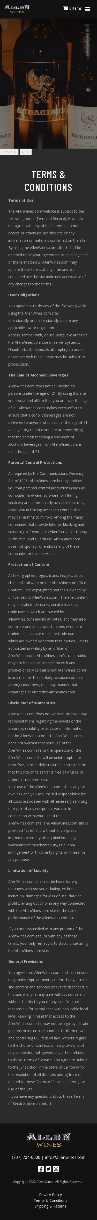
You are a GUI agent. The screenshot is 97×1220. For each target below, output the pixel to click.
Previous (9, 151)
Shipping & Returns (50, 1206)
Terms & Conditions (50, 1200)
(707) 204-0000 (26, 1157)
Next (26, 151)
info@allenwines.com (65, 1157)
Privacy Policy (50, 1194)
